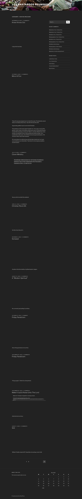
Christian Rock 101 (19, 206)
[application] (29, 404)
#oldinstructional (24, 159)
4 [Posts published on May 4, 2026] (38, 478)
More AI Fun (16, 76)
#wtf (32, 159)
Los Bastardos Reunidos (30, 4)
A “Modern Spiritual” (20, 278)
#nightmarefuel (29, 161)
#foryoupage (38, 161)
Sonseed (15, 239)
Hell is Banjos (56, 44)
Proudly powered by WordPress (18, 496)
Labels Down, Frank (53, 58)
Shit (13, 428)
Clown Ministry (17, 154)
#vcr (29, 159)
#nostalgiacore (40, 159)
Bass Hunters (52, 68)
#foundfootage (17, 159)
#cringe (24, 161)
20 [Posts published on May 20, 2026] (48, 483)
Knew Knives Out (18, 22)
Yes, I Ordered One (58, 29)
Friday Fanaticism (18, 317)
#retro (20, 161)
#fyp (34, 161)
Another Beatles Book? (59, 51)
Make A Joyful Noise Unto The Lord (25, 392)
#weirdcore (16, 161)
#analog (35, 159)
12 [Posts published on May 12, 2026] (43, 481)
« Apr (43, 487)
